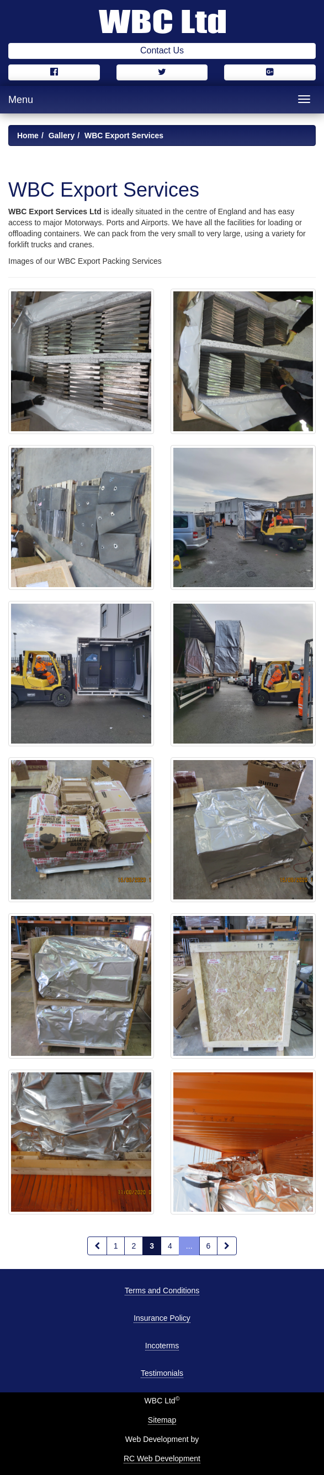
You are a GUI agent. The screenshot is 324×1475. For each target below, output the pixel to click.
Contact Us (162, 50)
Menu (20, 99)
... (189, 1245)
